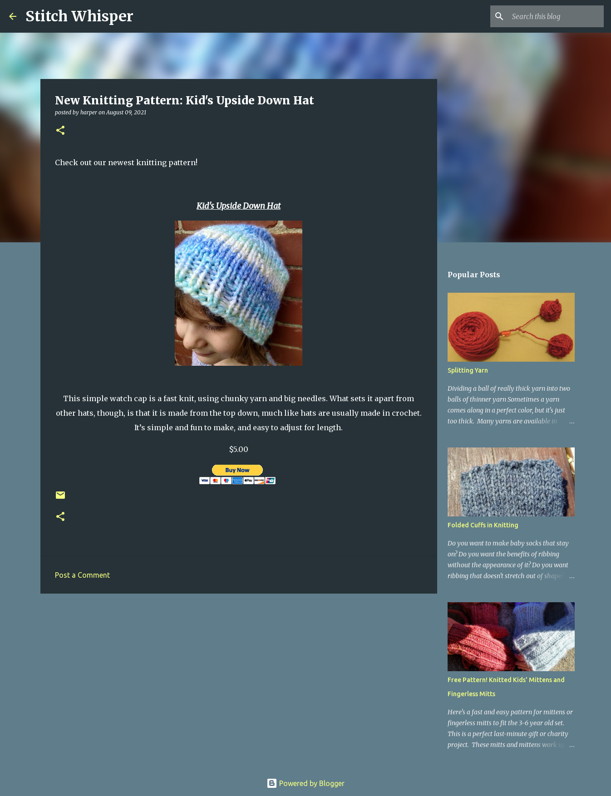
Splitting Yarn (468, 370)
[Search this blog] (556, 16)
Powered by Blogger (305, 783)
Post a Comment (82, 575)
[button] (60, 131)
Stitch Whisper (79, 16)
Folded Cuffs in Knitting (483, 525)
